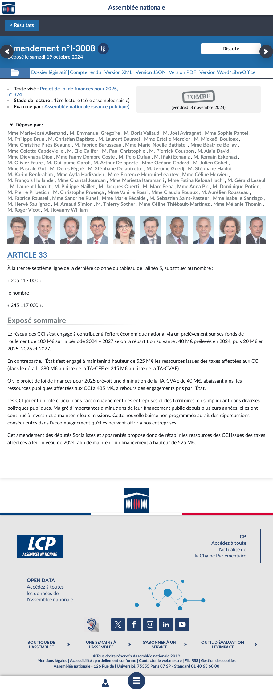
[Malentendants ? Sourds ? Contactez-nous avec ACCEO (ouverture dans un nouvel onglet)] (91, 624)
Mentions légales (52, 661)
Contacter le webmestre (160, 661)
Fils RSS (191, 661)
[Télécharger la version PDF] (103, 48)
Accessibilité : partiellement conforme (103, 661)
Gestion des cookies (218, 661)
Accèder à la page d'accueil (8, 8)
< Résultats (22, 25)
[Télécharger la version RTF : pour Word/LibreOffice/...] (227, 73)
